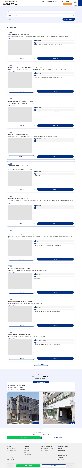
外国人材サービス (62, 457)
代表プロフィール (10, 454)
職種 (9, 15)
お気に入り (21, 58)
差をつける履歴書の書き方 (46, 450)
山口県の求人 (26, 448)
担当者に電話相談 (54, 466)
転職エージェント (27, 452)
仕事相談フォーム (28, 454)
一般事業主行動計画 (11, 457)
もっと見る (41, 364)
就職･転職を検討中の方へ (46, 446)
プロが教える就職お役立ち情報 (47, 448)
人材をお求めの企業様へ (52, 1)
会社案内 (43, 1)
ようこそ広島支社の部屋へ (12, 450)
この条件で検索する (68, 19)
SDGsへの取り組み (11, 459)
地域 (9, 11)
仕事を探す (26, 446)
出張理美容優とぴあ (62, 455)
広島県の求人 (26, 450)
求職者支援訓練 (61, 450)
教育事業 (60, 448)
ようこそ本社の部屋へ (11, 448)
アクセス (61, 1)
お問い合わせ (68, 1)
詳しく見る (55, 58)
